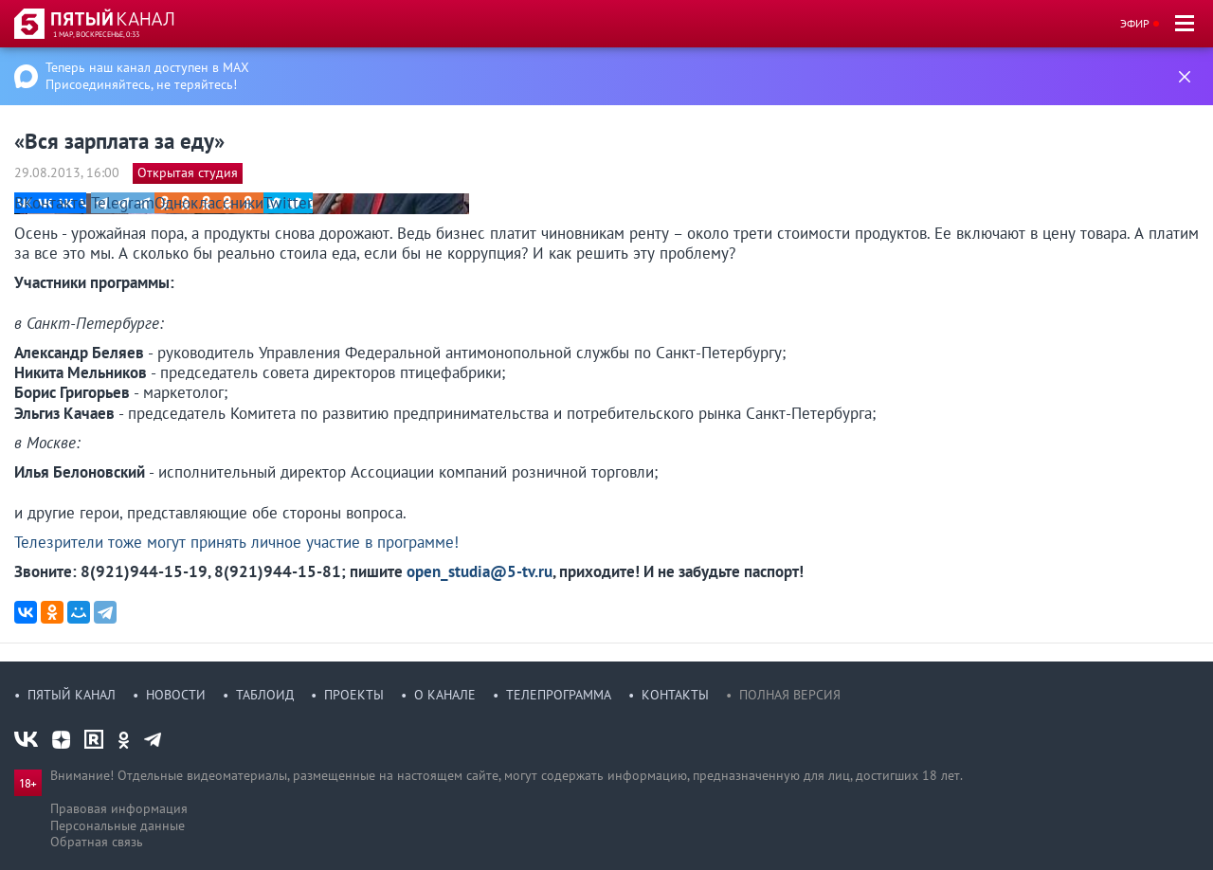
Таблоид (265, 694)
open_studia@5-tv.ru (479, 571)
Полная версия (790, 694)
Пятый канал (71, 694)
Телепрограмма (558, 694)
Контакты (675, 694)
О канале (445, 694)
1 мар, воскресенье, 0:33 (96, 34)
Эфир (1135, 23)
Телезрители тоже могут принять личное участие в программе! (236, 542)
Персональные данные (117, 825)
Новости (176, 694)
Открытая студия (187, 172)
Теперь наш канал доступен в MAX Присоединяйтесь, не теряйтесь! (147, 76)
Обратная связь (96, 841)
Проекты (354, 694)
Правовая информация (119, 808)
